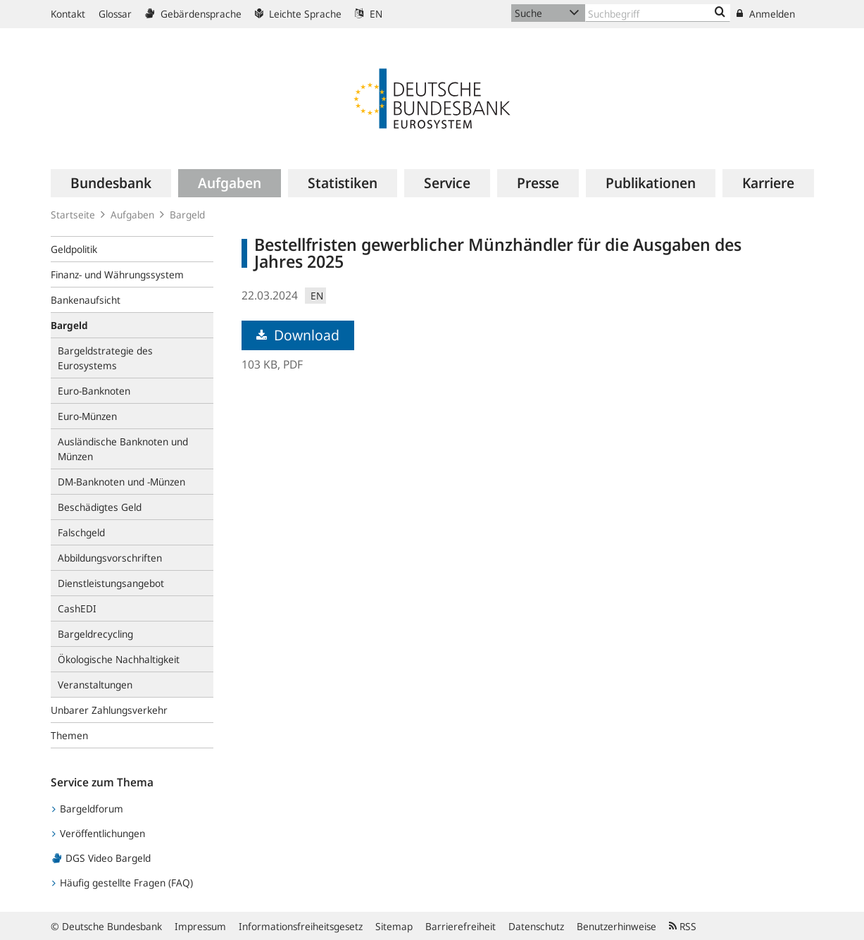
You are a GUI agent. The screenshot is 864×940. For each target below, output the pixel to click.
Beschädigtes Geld (100, 507)
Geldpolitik (74, 249)
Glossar (115, 13)
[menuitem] (111, 183)
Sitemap (394, 926)
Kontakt (68, 13)
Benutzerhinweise (616, 926)
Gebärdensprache (193, 13)
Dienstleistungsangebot (111, 583)
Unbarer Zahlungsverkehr (109, 710)
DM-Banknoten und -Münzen (121, 481)
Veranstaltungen (95, 684)
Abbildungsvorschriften (110, 557)
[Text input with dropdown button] (657, 13)
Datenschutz (536, 926)
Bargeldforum (87, 808)
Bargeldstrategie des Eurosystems (105, 358)
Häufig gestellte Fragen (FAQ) (122, 882)
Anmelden (766, 13)
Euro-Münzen (87, 416)
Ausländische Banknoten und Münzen (123, 449)
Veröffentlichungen (98, 833)
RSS (682, 926)
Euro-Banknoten (94, 390)
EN (368, 13)
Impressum (200, 926)
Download (297, 335)
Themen (69, 735)
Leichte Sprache (298, 13)
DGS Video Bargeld (101, 858)
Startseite (73, 214)
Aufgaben (132, 214)
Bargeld (187, 214)
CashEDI (77, 608)
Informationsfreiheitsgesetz (301, 926)
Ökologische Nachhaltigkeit (119, 659)
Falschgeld (81, 532)
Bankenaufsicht (85, 300)
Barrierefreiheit (460, 926)
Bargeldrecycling (95, 634)
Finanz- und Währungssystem (117, 274)
